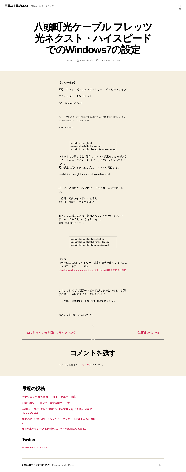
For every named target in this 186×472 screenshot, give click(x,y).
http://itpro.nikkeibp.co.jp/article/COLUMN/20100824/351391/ (92, 270)
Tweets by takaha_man (34, 447)
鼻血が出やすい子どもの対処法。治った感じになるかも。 (55, 428)
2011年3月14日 (86, 60)
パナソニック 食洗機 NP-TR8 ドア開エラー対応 (49, 396)
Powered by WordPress (63, 465)
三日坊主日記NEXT (16, 5)
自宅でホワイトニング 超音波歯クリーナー (47, 403)
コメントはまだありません (111, 60)
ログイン (86, 365)
